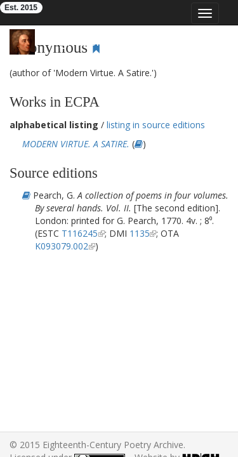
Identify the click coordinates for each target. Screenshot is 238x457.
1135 (139, 233)
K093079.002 (61, 246)
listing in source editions (156, 125)
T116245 (80, 233)
